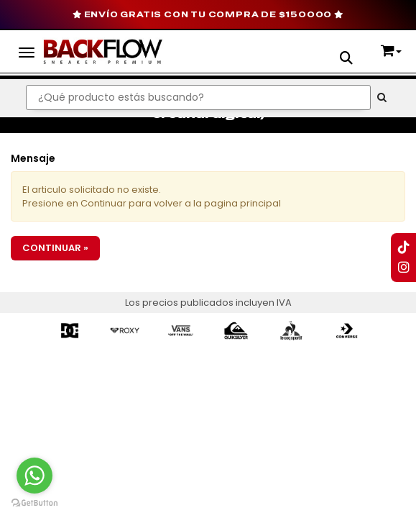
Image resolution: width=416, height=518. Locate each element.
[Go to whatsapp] (34, 476)
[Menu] (26, 50)
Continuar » (55, 248)
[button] (346, 59)
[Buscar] (382, 98)
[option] (70, 330)
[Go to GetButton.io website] (34, 503)
